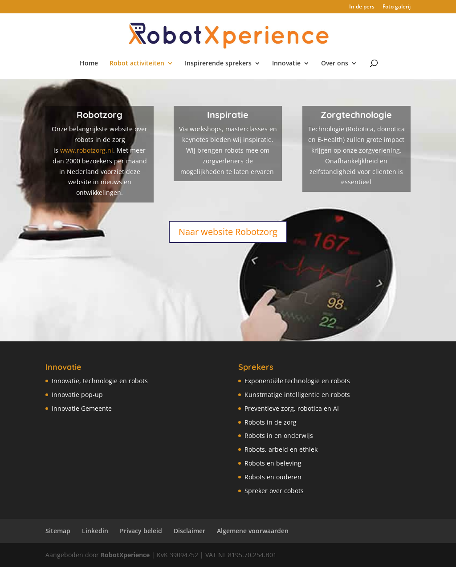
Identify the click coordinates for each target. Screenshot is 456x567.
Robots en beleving (272, 463)
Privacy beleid (141, 530)
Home (89, 63)
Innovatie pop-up (77, 394)
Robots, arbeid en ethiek (281, 449)
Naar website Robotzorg (228, 232)
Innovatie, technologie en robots (100, 381)
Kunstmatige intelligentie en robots (297, 394)
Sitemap (57, 530)
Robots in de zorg (270, 422)
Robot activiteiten (137, 63)
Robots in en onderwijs (278, 435)
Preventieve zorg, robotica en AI (291, 408)
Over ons (334, 63)
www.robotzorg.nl (86, 150)
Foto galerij (397, 7)
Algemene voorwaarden (253, 530)
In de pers (362, 7)
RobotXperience (125, 555)
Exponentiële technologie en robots (297, 381)
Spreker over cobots (274, 490)
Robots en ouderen (272, 477)
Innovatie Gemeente (82, 408)
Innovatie (286, 63)
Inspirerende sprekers (218, 63)
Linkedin (95, 530)
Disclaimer (189, 530)
